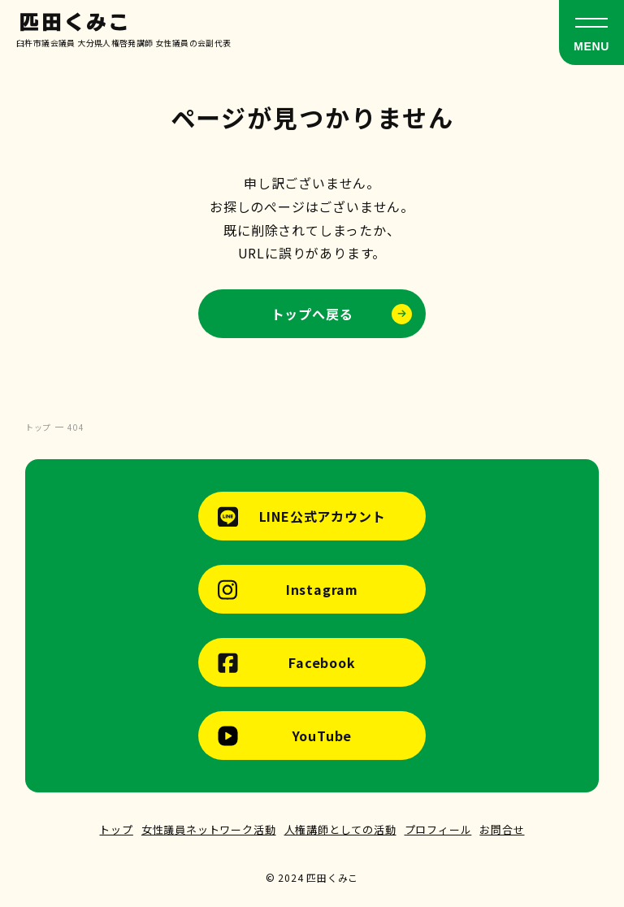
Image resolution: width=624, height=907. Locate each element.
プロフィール (438, 829)
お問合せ (501, 829)
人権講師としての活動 (340, 829)
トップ (115, 829)
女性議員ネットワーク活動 (208, 829)
